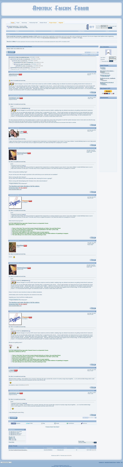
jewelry (12, 48)
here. (81, 37)
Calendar (53, 31)
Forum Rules (11, 442)
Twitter (31, 423)
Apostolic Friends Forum (13, 26)
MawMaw (20, 245)
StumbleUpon (71, 423)
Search (107, 31)
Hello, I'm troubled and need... (23, 57)
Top (121, 462)
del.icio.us (85, 423)
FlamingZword (22, 153)
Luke (21, 131)
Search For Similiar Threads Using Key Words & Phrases (19, 46)
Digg (44, 423)
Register (17, 31)
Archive (118, 462)
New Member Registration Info (50, 37)
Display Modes (93, 54)
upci (15, 48)
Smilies (10, 437)
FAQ (35, 31)
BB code (10, 436)
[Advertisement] (108, 125)
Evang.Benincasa (105, 72)
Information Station (66, 37)
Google (57, 423)
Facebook (18, 423)
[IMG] (10, 438)
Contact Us (101, 462)
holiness (8, 48)
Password (98, 27)
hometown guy (14, 98)
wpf (23, 48)
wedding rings (19, 48)
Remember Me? (112, 26)
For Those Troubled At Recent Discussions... (18, 449)
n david (11, 370)
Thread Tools (85, 54)
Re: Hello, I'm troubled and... (25, 58)
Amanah (103, 68)
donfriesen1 (104, 80)
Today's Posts (81, 31)
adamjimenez (13, 74)
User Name (98, 26)
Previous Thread (49, 426)
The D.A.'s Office (23, 26)
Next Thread (56, 426)
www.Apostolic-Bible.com (24, 188)
